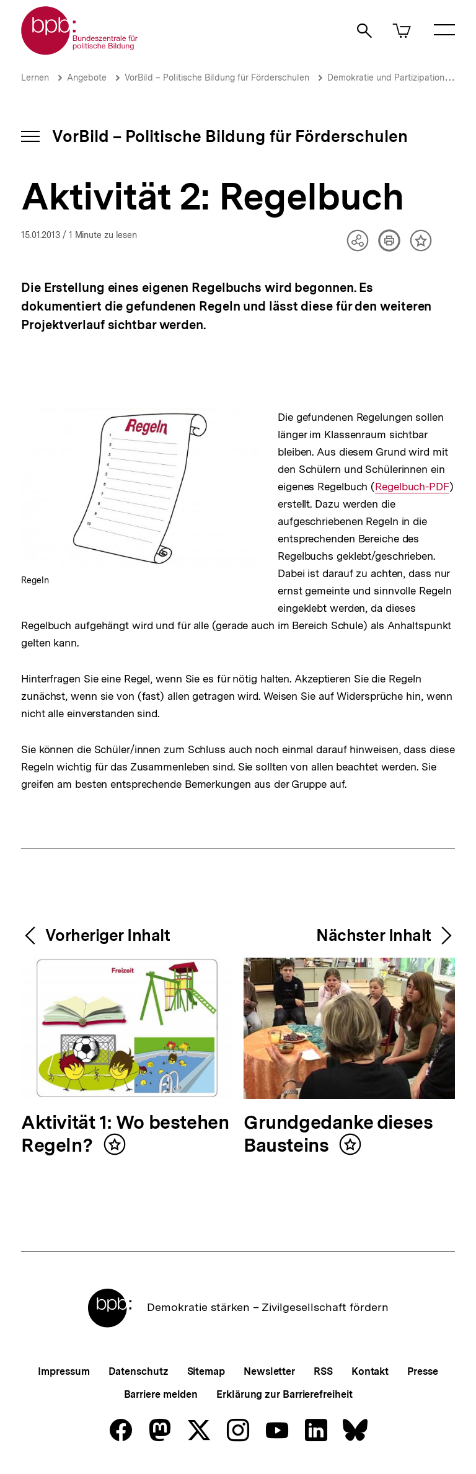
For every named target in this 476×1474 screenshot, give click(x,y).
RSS (323, 1371)
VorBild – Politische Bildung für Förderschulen (217, 77)
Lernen (35, 77)
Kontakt (370, 1371)
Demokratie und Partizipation (385, 77)
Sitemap (206, 1371)
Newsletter (269, 1371)
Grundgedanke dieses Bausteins (338, 1134)
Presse (422, 1371)
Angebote (87, 77)
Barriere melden (161, 1394)
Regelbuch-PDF (412, 486)
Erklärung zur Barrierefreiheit (284, 1394)
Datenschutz (138, 1371)
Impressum (63, 1371)
